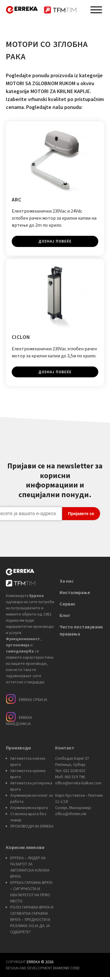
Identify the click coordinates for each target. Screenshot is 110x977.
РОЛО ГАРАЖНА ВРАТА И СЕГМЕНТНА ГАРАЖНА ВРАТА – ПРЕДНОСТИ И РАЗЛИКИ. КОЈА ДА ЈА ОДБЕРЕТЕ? (31, 919)
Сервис (67, 604)
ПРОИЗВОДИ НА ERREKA (32, 826)
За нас (67, 581)
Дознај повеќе (55, 241)
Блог (65, 615)
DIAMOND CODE (66, 968)
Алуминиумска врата (29, 807)
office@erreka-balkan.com (78, 783)
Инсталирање (75, 592)
